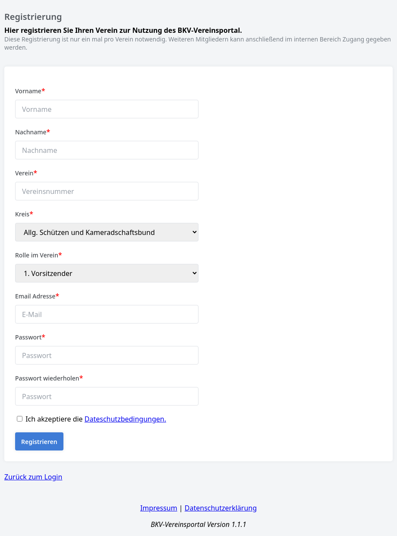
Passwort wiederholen (49, 378)
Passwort (30, 337)
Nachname (32, 131)
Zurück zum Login (33, 477)
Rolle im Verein (38, 255)
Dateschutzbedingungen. (125, 419)
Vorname (30, 90)
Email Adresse (37, 296)
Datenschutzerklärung (221, 508)
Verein (26, 173)
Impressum (158, 508)
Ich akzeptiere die (95, 419)
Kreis (24, 214)
